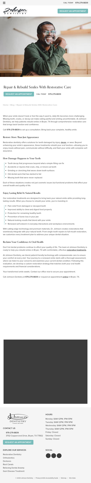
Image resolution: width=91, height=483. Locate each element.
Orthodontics (8, 457)
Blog (12, 105)
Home (5, 105)
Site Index (72, 478)
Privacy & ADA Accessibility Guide (47, 478)
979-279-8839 (13, 129)
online (65, 276)
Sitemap (63, 478)
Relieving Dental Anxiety (13, 467)
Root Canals (8, 464)
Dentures (7, 461)
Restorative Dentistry (12, 454)
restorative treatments (76, 250)
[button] (48, 455)
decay (63, 142)
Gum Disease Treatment (13, 471)
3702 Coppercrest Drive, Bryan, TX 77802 (24, 435)
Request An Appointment (73, 11)
